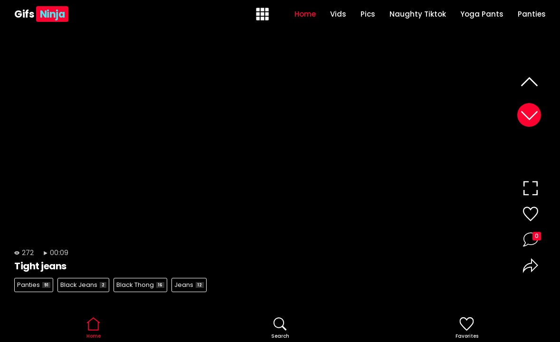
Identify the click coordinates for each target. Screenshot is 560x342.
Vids (338, 14)
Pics (368, 14)
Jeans (189, 284)
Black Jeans (83, 284)
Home (305, 14)
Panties (532, 14)
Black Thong (140, 284)
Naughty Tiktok (417, 14)
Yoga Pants (481, 14)
